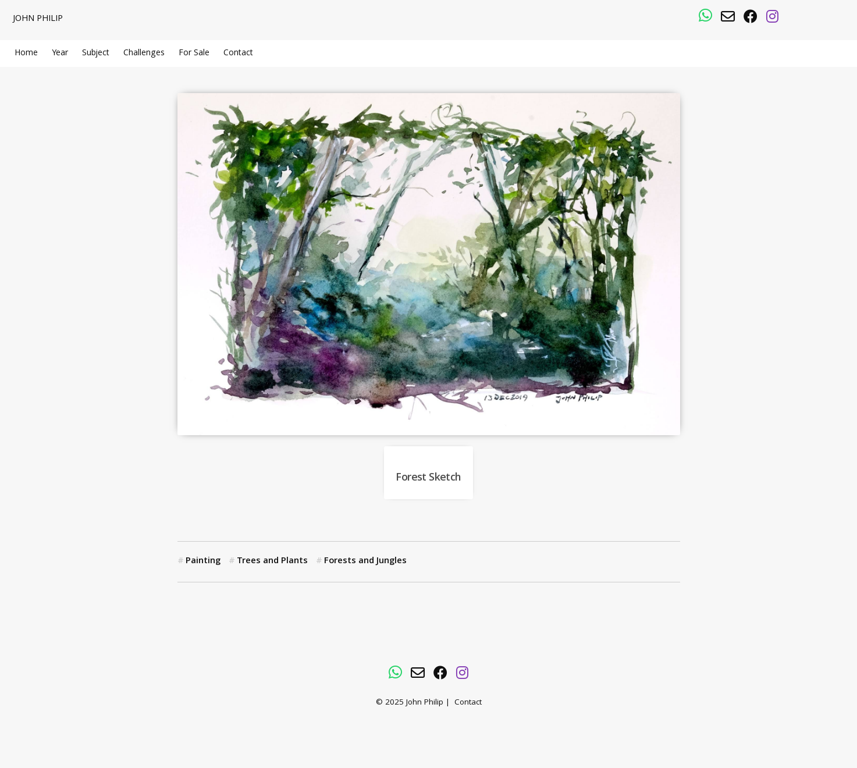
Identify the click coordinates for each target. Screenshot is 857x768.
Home (26, 54)
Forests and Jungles (365, 561)
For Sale (194, 54)
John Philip (38, 19)
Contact (238, 54)
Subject (95, 54)
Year (60, 54)
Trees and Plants (272, 561)
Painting (203, 561)
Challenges (144, 54)
